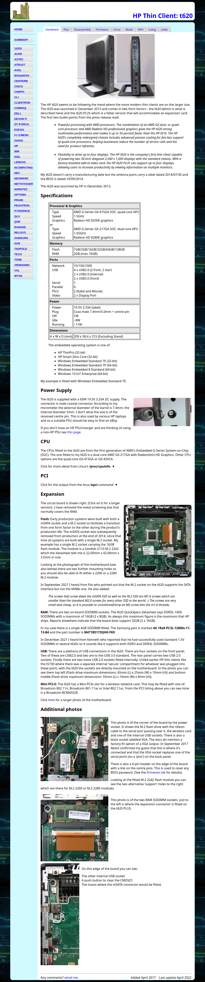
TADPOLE (20, 248)
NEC (17, 173)
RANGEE (20, 227)
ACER (18, 53)
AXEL (17, 70)
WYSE (18, 275)
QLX (17, 216)
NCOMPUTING (23, 167)
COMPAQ (20, 108)
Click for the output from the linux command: (78, 485)
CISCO (18, 86)
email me (71, 977)
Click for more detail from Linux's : (76, 466)
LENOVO (20, 162)
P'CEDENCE (22, 210)
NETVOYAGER (23, 183)
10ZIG (18, 48)
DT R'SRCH (21, 124)
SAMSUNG (21, 238)
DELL (17, 113)
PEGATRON (21, 205)
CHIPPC (19, 91)
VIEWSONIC (22, 265)
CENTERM (21, 81)
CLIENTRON (22, 102)
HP (16, 146)
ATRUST (19, 64)
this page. (74, 432)
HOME (18, 29)
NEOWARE (21, 178)
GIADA (18, 140)
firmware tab (156, 772)
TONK (18, 259)
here (51, 700)
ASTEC (18, 59)
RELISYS (20, 232)
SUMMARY (21, 39)
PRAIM (18, 200)
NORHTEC (21, 189)
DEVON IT (20, 118)
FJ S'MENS (21, 135)
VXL (17, 270)
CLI (16, 97)
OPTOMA (20, 194)
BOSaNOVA (21, 75)
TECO (18, 254)
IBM (16, 151)
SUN (17, 243)
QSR (17, 221)
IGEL (17, 156)
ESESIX (19, 129)
